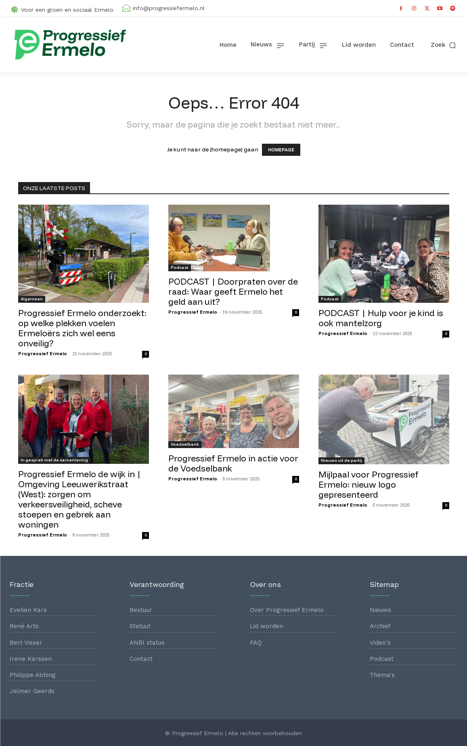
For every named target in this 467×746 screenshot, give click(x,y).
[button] (444, 45)
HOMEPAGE (281, 150)
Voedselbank (185, 444)
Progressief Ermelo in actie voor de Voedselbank (233, 463)
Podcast (179, 267)
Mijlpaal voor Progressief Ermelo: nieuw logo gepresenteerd (368, 484)
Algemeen (32, 299)
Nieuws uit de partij (341, 460)
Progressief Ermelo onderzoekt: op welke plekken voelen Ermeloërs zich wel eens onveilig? (82, 328)
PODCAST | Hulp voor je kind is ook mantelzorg (380, 318)
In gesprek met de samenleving (54, 460)
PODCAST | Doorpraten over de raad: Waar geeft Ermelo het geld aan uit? (233, 291)
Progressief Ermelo (42, 353)
